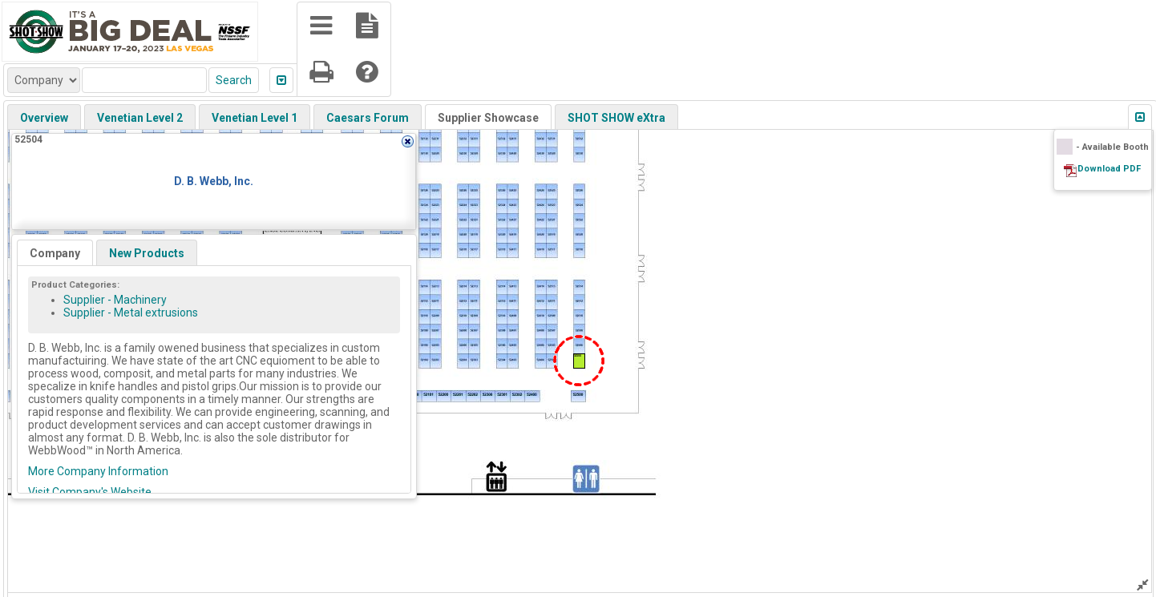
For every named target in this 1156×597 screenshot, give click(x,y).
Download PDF (1109, 168)
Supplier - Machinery (115, 299)
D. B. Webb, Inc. (213, 181)
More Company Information (98, 471)
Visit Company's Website (90, 492)
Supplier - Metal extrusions (130, 312)
